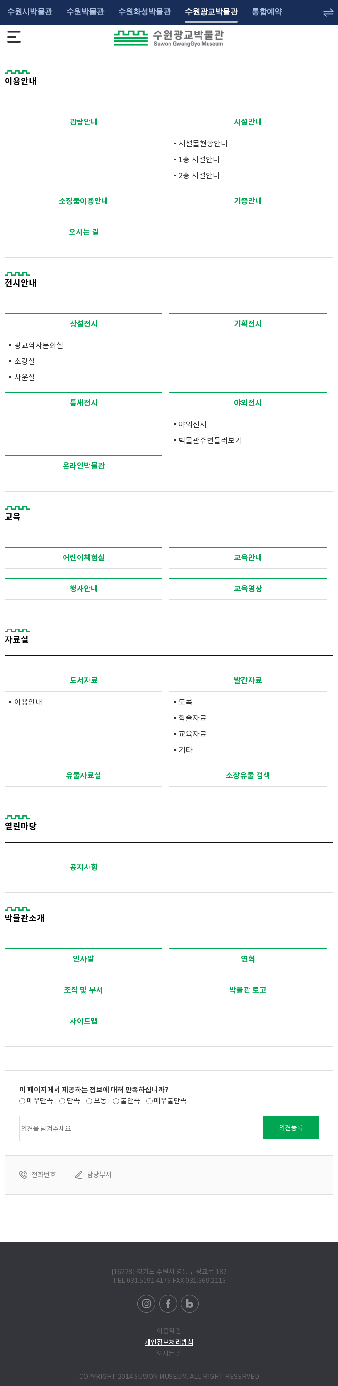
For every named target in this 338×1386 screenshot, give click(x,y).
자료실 (17, 639)
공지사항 (84, 867)
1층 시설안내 (199, 159)
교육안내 (248, 558)
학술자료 (192, 718)
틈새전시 (84, 403)
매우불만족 (170, 1100)
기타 (185, 750)
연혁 (248, 959)
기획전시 (248, 324)
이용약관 (169, 1331)
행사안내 (84, 589)
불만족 (130, 1100)
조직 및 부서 (83, 990)
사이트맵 (84, 1021)
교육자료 (192, 734)
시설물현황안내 (203, 143)
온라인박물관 (84, 466)
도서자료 (84, 680)
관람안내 (84, 122)
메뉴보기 (14, 37)
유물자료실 (83, 776)
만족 (73, 1100)
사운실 (24, 377)
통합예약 (267, 12)
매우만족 (40, 1100)
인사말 (83, 959)
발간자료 (248, 680)
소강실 (24, 361)
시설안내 (248, 122)
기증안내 (248, 201)
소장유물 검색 (248, 776)
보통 (100, 1100)
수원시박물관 (29, 12)
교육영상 (248, 589)
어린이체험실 (84, 558)
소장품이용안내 (83, 201)
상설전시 (84, 324)
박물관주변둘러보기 (210, 440)
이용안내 (28, 702)
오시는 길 (84, 232)
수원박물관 (85, 12)
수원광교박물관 (211, 12)
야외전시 (248, 403)
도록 (185, 702)
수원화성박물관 (144, 12)
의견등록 (291, 1127)
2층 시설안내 (199, 175)
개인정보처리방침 (169, 1342)
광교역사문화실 (39, 345)
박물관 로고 (247, 990)
